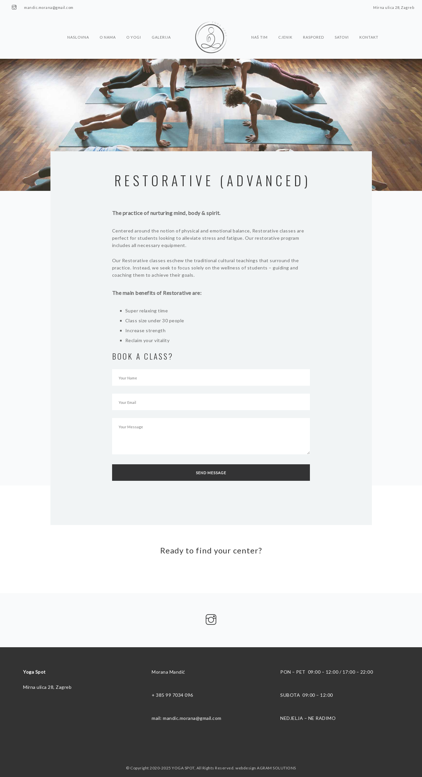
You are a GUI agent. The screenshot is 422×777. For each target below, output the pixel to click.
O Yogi (133, 24)
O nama (108, 24)
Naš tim (259, 24)
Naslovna (78, 24)
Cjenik (285, 24)
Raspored (313, 24)
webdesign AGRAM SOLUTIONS (265, 767)
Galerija (161, 24)
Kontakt (368, 24)
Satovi (342, 24)
